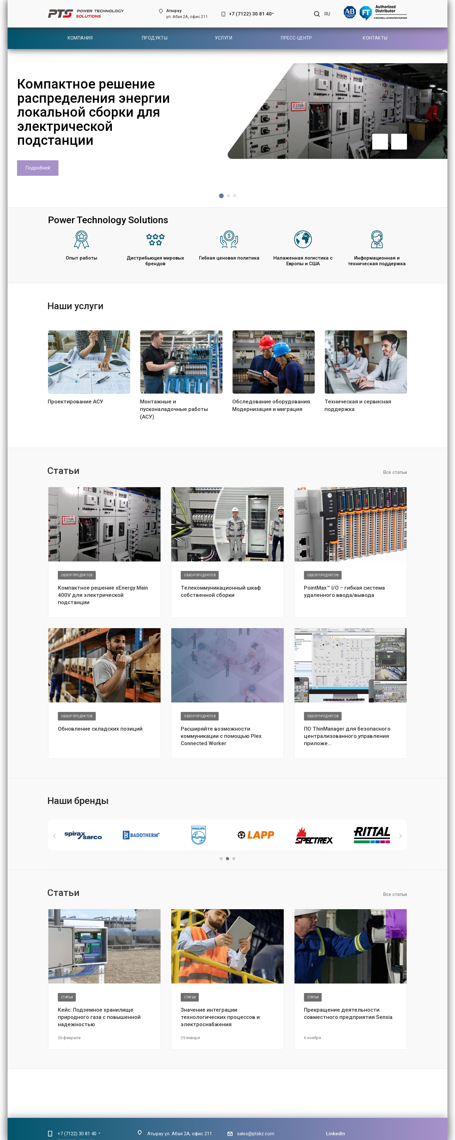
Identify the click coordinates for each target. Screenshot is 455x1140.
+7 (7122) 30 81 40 (250, 14)
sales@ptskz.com (255, 1134)
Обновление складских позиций (100, 729)
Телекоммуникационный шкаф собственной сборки (221, 591)
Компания (80, 37)
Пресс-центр (296, 37)
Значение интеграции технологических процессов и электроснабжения (220, 1017)
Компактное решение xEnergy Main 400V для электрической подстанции (103, 595)
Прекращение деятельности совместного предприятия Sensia (348, 1013)
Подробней (37, 168)
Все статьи (395, 472)
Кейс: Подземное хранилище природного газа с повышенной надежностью (99, 1017)
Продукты (154, 37)
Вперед (400, 836)
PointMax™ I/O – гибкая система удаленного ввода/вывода (344, 591)
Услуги (224, 37)
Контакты (375, 37)
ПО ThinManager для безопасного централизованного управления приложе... (347, 736)
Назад (55, 836)
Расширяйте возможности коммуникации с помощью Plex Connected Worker (221, 736)
